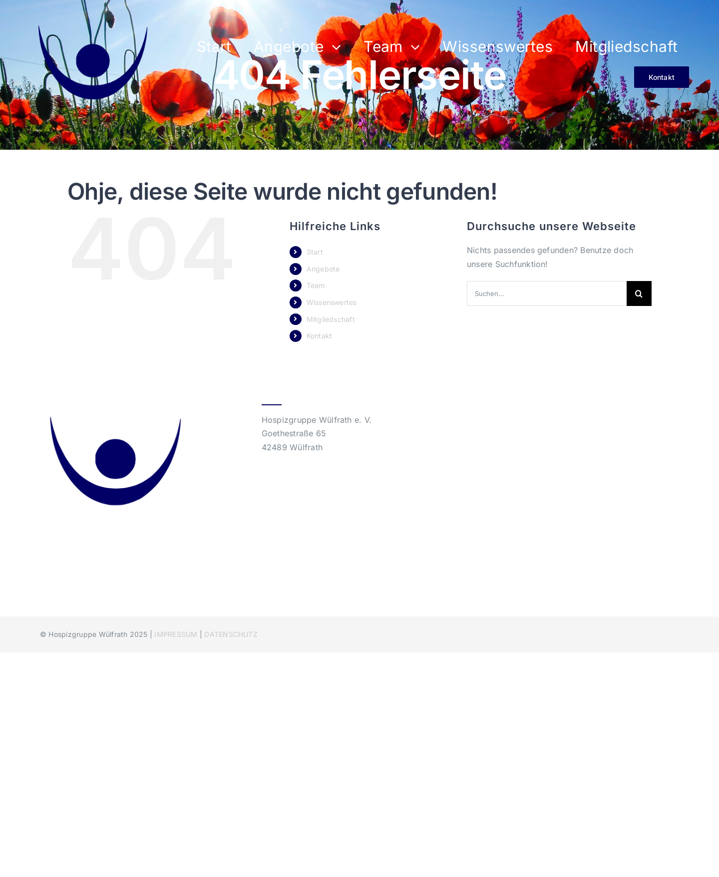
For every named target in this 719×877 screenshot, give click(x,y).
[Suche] (639, 293)
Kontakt (320, 335)
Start (315, 252)
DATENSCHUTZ (231, 634)
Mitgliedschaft (331, 319)
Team (316, 285)
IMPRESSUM (175, 634)
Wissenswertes (332, 302)
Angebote (323, 269)
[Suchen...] (547, 293)
